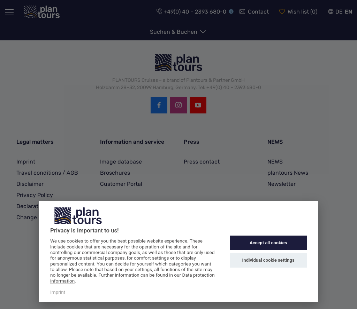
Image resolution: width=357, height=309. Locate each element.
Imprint (57, 292)
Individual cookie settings (268, 260)
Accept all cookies (268, 242)
